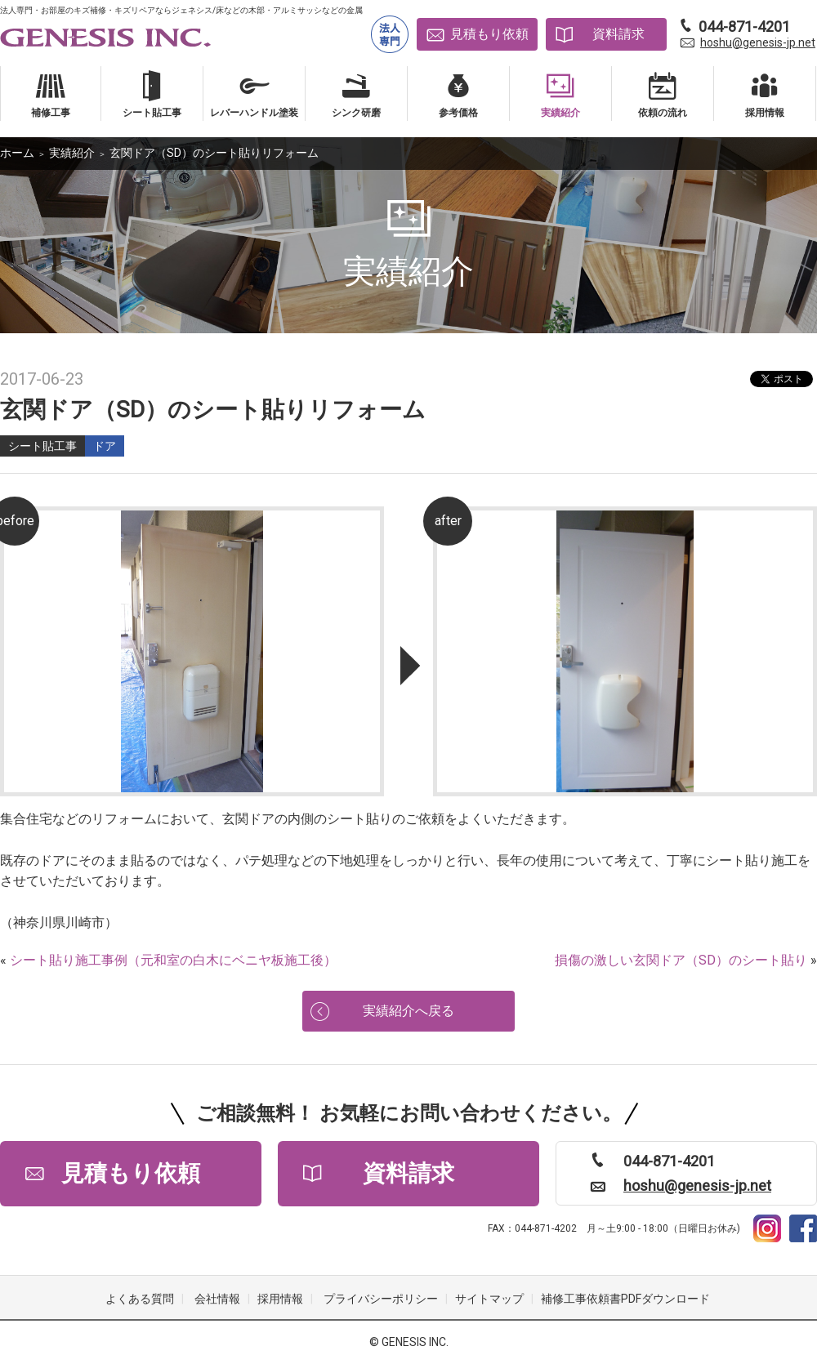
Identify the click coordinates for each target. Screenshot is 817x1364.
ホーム (17, 152)
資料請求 (618, 34)
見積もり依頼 (489, 34)
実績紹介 (72, 152)
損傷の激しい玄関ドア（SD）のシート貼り (681, 960)
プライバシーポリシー (381, 1298)
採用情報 (280, 1298)
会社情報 (217, 1298)
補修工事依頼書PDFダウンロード (625, 1298)
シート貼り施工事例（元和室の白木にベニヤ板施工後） (173, 960)
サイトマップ (489, 1298)
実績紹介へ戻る (408, 1011)
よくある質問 (139, 1298)
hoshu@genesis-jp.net (757, 42)
